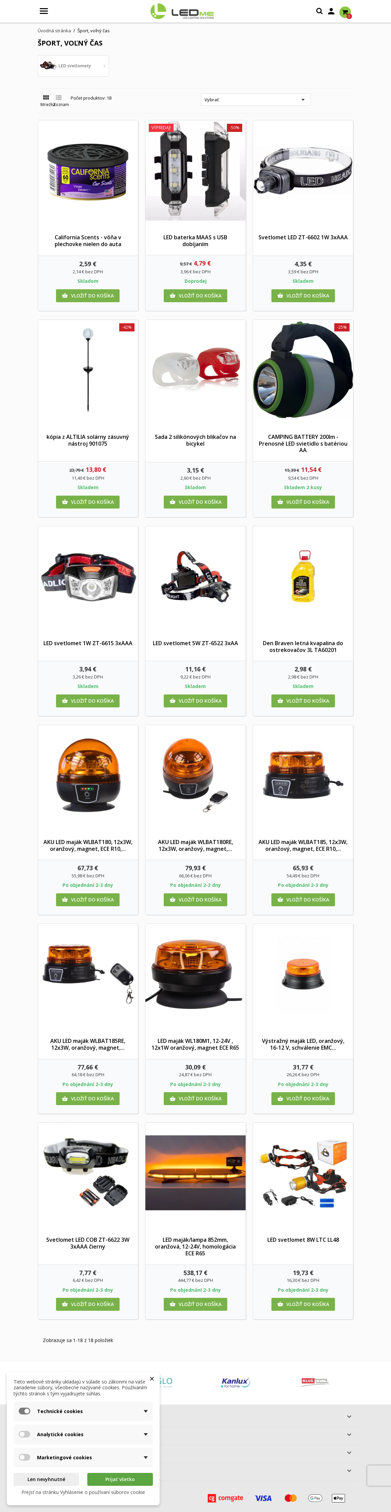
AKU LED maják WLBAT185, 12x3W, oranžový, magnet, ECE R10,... (303, 845)
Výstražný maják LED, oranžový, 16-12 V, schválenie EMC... (303, 1044)
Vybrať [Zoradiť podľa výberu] (256, 100)
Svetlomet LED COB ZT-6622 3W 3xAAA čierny (87, 1243)
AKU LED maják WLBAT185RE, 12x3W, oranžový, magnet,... (87, 1044)
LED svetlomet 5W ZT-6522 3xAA (195, 643)
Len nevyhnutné (46, 1479)
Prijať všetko (120, 1479)
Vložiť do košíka (88, 295)
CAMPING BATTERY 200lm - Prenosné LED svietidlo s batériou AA (303, 443)
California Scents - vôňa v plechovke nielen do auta (88, 241)
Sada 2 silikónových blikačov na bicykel (195, 440)
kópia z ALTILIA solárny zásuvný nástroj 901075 (88, 440)
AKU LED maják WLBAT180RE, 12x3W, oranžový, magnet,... (195, 845)
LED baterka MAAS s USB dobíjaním (195, 241)
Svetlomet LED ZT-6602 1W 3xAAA (303, 237)
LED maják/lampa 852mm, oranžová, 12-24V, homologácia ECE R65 (195, 1246)
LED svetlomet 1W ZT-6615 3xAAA (87, 643)
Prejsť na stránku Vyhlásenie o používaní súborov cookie (83, 1492)
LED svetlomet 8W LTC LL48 (303, 1239)
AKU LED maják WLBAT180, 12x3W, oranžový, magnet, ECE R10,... (87, 845)
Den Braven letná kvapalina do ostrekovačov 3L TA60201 (303, 646)
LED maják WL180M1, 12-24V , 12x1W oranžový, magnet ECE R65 (195, 1044)
